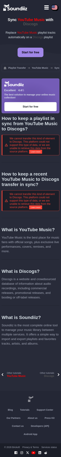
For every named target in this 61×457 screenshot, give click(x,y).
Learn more (36, 152)
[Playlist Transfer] (15, 7)
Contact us (18, 426)
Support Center (45, 410)
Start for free (30, 52)
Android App (30, 434)
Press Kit (49, 418)
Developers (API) (40, 426)
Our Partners (13, 418)
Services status (49, 447)
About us (33, 418)
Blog (10, 410)
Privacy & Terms (30, 447)
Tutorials (24, 410)
